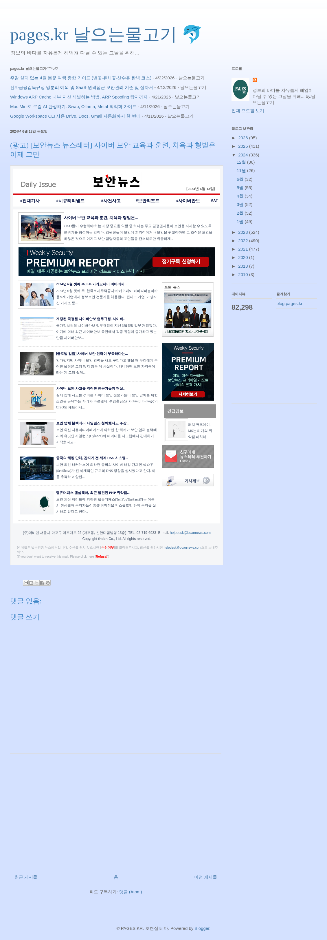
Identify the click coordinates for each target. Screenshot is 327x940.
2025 (243, 146)
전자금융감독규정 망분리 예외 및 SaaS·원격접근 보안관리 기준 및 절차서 (81, 87)
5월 (241, 187)
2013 (243, 266)
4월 (241, 196)
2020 (243, 257)
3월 (241, 204)
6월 (241, 179)
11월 (242, 170)
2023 (243, 232)
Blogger (201, 928)
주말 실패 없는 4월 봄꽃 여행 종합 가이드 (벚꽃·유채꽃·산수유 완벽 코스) (80, 77)
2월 (241, 213)
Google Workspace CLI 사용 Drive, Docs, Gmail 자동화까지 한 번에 (75, 116)
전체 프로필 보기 (248, 110)
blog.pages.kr (289, 303)
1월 (241, 221)
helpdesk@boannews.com (190, 533)
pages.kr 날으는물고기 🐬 (106, 34)
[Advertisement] (115, 811)
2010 (243, 274)
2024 (243, 154)
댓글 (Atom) (130, 891)
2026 (243, 137)
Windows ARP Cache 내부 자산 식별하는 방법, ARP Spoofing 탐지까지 (79, 96)
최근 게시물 (25, 877)
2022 (243, 240)
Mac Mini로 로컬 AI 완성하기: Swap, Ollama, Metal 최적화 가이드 (73, 106)
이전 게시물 (205, 877)
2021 (243, 249)
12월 (242, 162)
